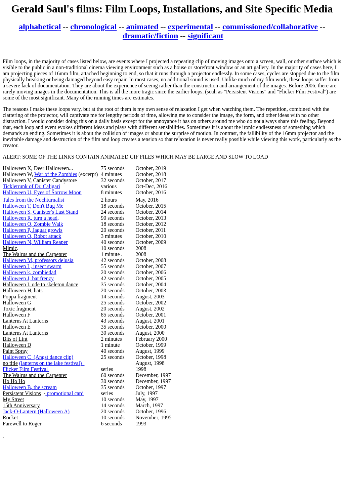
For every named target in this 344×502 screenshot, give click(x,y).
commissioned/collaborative (270, 26)
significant (205, 35)
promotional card (64, 393)
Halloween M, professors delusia (38, 260)
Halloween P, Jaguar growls (32, 230)
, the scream (44, 387)
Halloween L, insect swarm (32, 266)
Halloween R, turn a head (30, 218)
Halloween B (17, 387)
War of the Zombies (55, 174)
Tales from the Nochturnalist (33, 200)
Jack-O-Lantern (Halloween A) (36, 411)
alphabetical (40, 26)
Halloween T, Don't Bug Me (33, 206)
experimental (190, 26)
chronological (93, 26)
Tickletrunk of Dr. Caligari (31, 186)
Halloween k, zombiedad (29, 272)
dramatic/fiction (150, 35)
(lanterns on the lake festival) (52, 363)
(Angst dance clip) (52, 357)
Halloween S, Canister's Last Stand (40, 212)
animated (142, 26)
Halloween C (17, 357)
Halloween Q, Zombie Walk (33, 224)
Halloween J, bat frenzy (28, 278)
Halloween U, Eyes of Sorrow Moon (42, 192)
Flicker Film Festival (25, 369)
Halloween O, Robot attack (32, 236)
